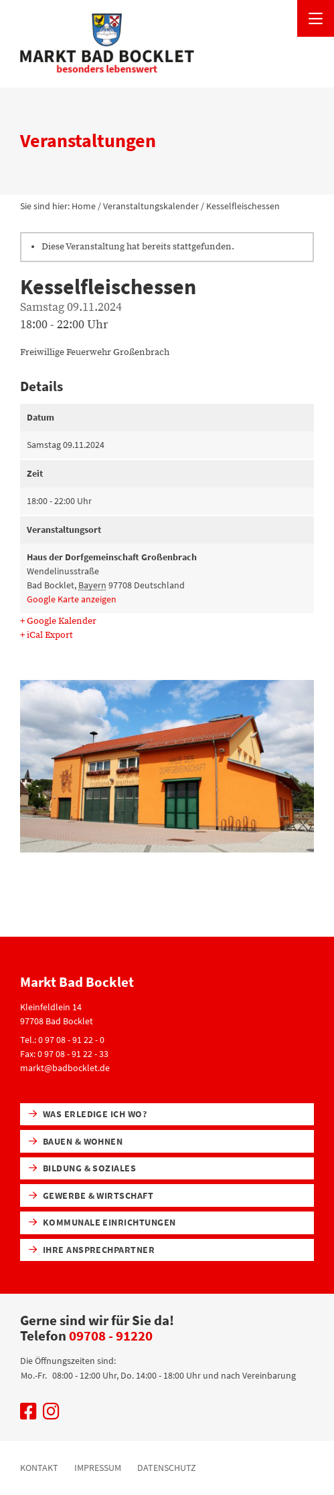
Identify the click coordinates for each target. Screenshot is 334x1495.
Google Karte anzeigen (71, 599)
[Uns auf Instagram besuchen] (51, 1415)
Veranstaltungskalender (151, 206)
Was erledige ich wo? (88, 1114)
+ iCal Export (46, 635)
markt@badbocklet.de (65, 1068)
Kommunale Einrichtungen (102, 1222)
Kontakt (39, 1468)
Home (84, 206)
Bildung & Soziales (83, 1168)
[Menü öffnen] (315, 18)
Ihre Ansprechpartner (92, 1250)
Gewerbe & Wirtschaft (91, 1195)
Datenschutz (166, 1468)
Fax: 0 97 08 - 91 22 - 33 (64, 1054)
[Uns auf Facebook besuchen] (28, 1415)
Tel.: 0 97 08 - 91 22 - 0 (62, 1040)
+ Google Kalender (58, 621)
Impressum (97, 1468)
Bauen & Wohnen (76, 1141)
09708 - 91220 (111, 1336)
